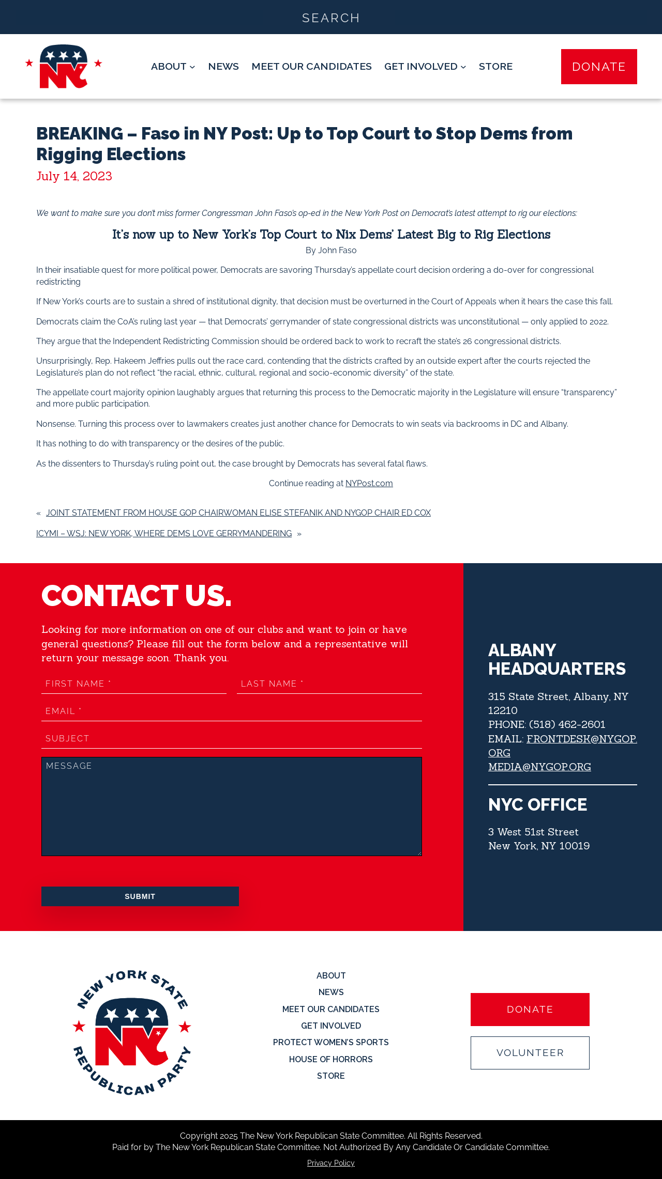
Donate (599, 66)
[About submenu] (173, 66)
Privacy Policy (331, 1163)
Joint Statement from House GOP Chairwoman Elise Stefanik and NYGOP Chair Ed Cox (238, 513)
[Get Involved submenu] (425, 66)
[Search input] (331, 17)
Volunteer (530, 1053)
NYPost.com (369, 483)
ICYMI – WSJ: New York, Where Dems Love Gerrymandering (164, 533)
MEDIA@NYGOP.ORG (539, 766)
